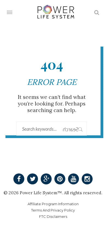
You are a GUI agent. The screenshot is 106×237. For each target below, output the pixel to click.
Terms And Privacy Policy (53, 210)
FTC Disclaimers (53, 217)
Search (75, 129)
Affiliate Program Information (53, 204)
